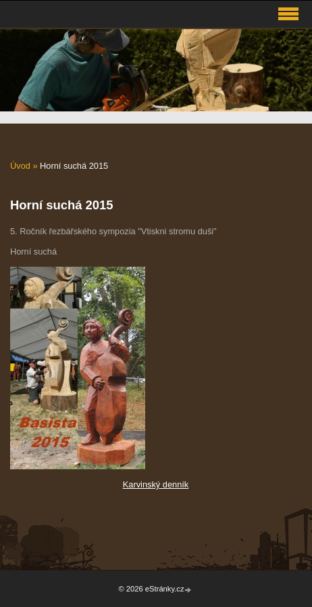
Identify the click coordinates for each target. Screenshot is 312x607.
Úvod (20, 166)
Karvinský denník (155, 484)
